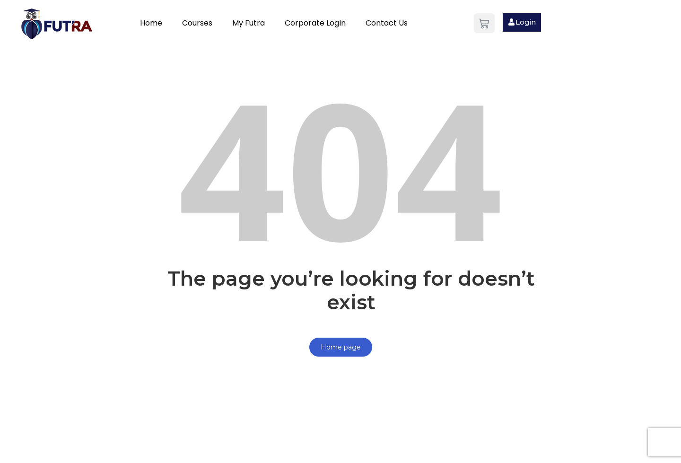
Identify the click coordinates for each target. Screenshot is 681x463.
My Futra (248, 22)
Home (151, 22)
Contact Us (387, 22)
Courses (197, 22)
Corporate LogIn (315, 22)
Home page (341, 347)
